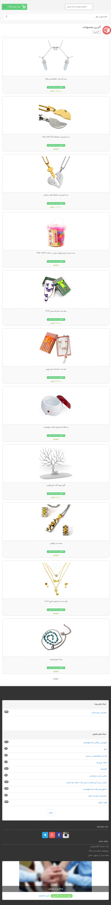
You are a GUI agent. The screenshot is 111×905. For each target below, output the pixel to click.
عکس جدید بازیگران (98, 776)
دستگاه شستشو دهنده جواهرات (56, 427)
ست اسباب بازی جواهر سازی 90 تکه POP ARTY (56, 253)
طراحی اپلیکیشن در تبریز (96, 756)
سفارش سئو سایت (99, 713)
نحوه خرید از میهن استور (98, 855)
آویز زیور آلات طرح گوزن (56, 485)
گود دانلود (102, 803)
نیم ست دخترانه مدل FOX (55, 311)
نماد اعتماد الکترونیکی (99, 846)
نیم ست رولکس (56, 543)
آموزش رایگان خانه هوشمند (95, 743)
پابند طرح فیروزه (56, 659)
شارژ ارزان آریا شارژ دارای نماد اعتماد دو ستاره (87, 783)
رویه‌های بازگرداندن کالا (99, 851)
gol (105, 749)
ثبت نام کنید (43, 896)
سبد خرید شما (14, 7)
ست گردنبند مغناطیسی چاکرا (56, 79)
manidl (104, 769)
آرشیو (96, 32)
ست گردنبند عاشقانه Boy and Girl (56, 137)
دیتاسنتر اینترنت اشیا (97, 796)
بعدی (51, 813)
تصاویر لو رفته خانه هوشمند (95, 789)
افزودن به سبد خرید (56, 87)
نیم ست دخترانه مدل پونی (56, 369)
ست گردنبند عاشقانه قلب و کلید (55, 195)
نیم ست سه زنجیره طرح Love (56, 601)
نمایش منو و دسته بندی (77, 7)
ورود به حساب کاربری (62, 896)
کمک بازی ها (102, 763)
